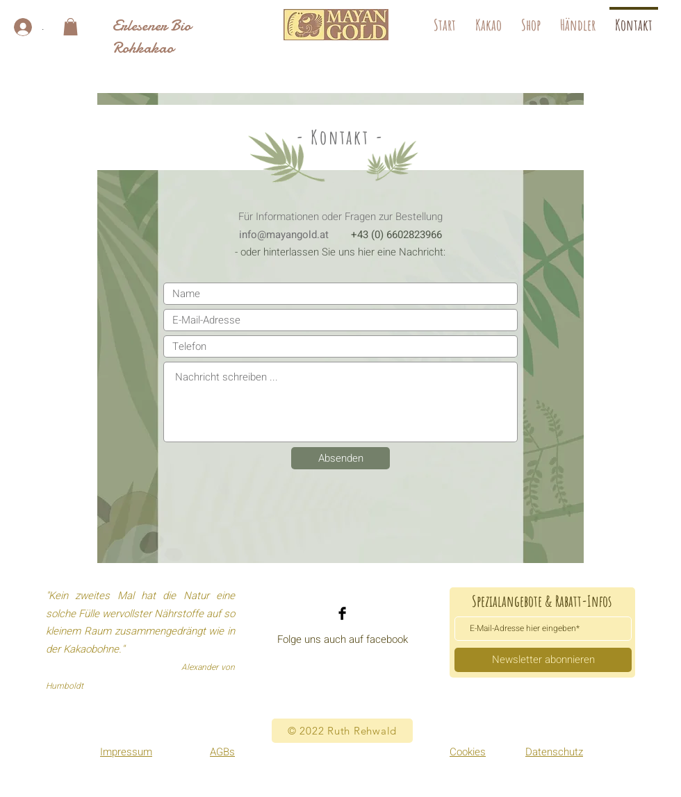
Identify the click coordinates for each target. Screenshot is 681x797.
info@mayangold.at (284, 234)
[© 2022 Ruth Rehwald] (342, 731)
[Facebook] (342, 613)
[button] (70, 26)
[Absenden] (340, 458)
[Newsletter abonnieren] (543, 660)
